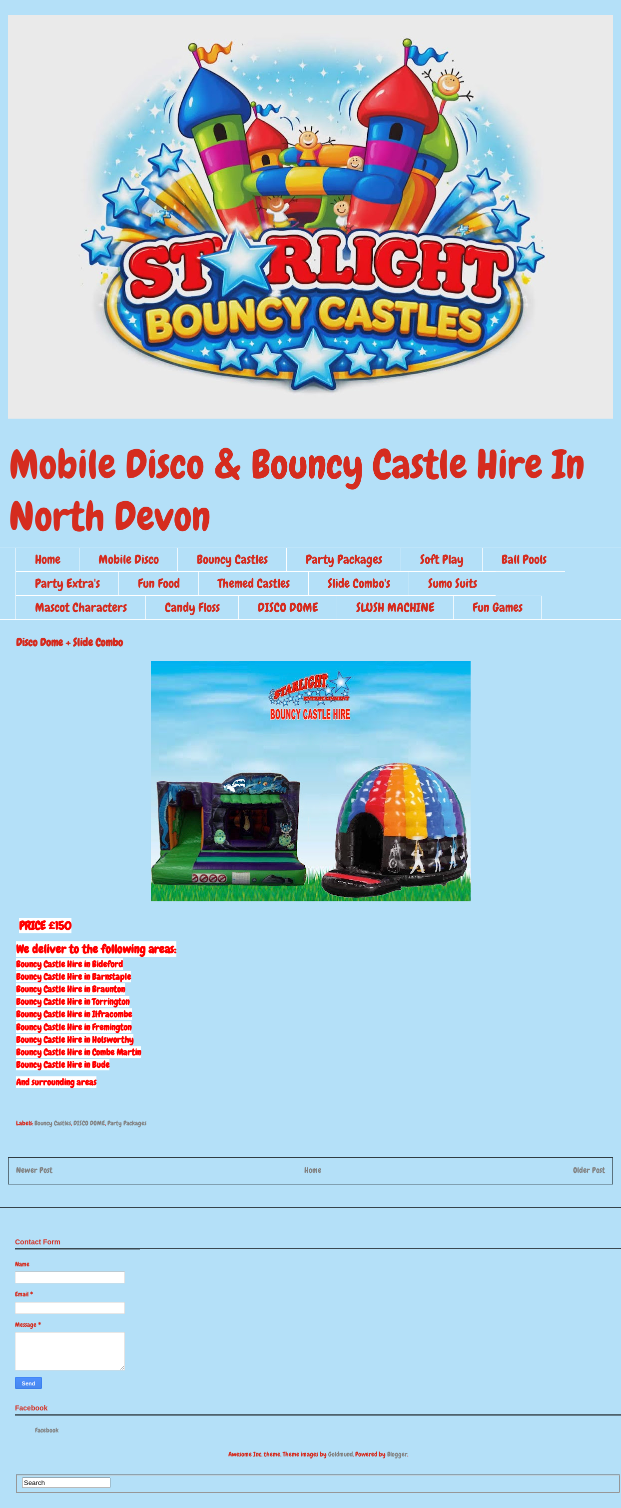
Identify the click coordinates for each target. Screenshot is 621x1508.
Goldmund (340, 1454)
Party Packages (344, 560)
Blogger (397, 1454)
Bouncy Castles (232, 560)
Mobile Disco (128, 560)
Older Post (589, 1170)
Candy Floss (192, 608)
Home (47, 560)
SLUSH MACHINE (395, 608)
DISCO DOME (288, 608)
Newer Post (34, 1170)
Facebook (46, 1430)
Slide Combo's (359, 584)
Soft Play (442, 560)
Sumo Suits (452, 584)
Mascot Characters (81, 608)
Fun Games (498, 608)
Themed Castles (254, 584)
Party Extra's (67, 584)
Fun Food (159, 584)
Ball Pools (524, 560)
